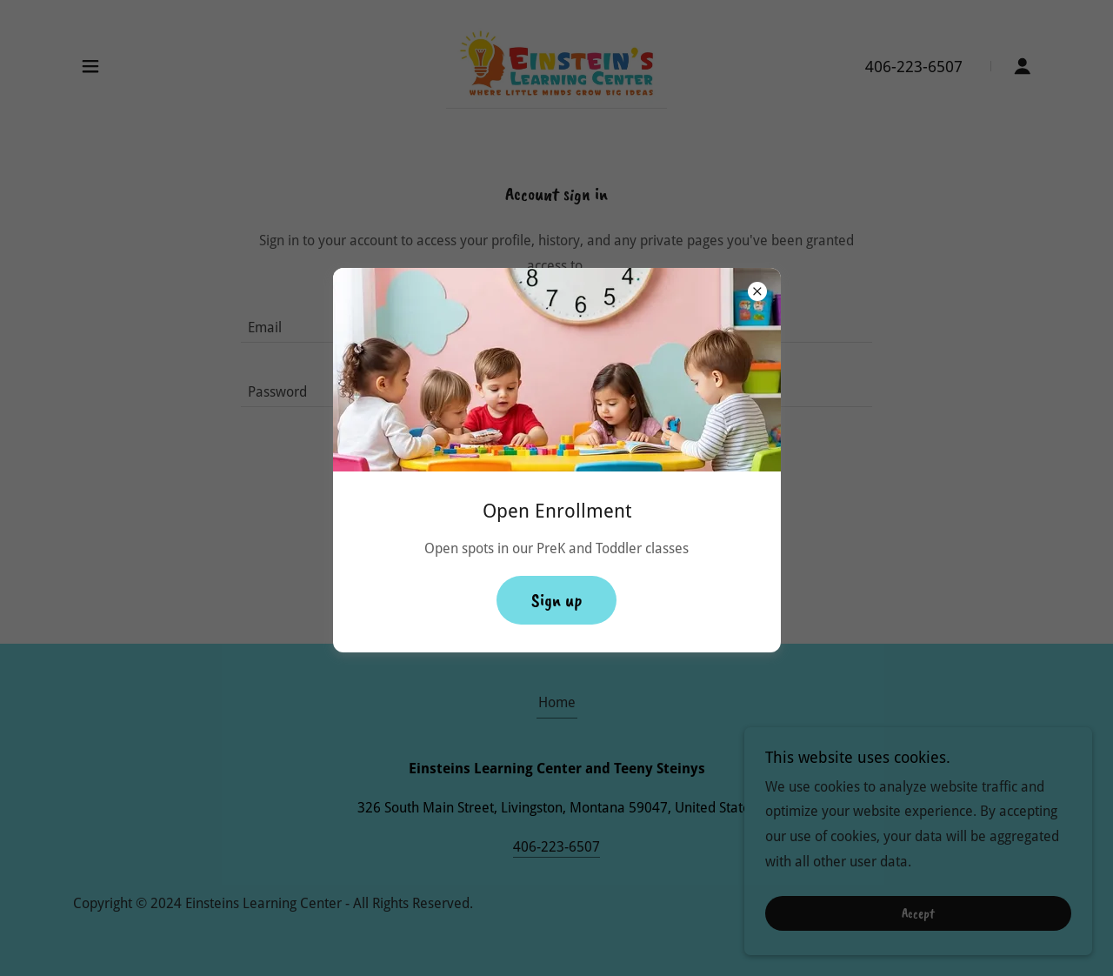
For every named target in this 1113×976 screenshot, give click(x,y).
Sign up (556, 600)
